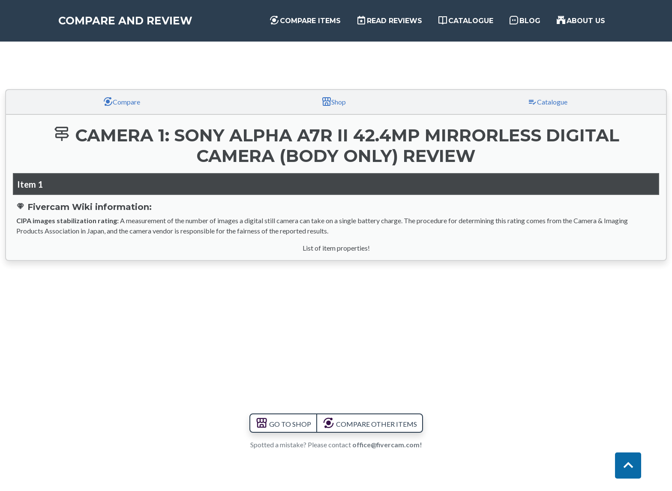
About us (580, 21)
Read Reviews (389, 21)
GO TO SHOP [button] (283, 424)
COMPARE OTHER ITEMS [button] (369, 424)
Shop (333, 101)
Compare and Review (132, 22)
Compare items (305, 21)
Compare (121, 101)
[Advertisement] (336, 57)
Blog (524, 21)
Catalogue (465, 21)
